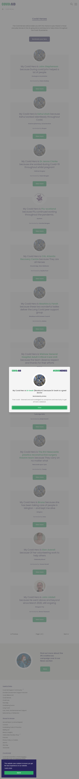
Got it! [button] (19, 773)
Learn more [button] (8, 768)
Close (39, 408)
